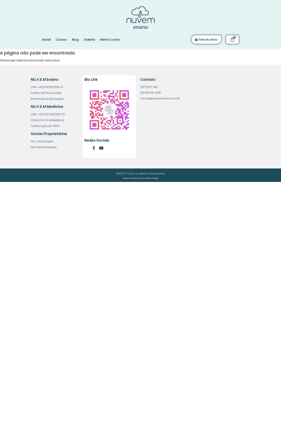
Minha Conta (110, 39)
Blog (75, 39)
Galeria (89, 39)
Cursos (61, 39)
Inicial (46, 39)
